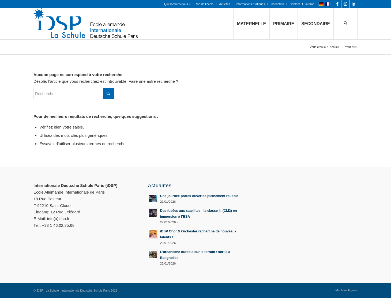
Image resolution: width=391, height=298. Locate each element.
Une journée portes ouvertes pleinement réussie (199, 196)
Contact (295, 4)
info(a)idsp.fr (58, 218)
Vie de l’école (204, 4)
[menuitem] (177, 4)
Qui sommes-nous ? (177, 4)
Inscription (277, 4)
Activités (224, 4)
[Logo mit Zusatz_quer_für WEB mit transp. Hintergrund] (85, 23)
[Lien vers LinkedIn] (353, 4)
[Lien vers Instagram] (345, 4)
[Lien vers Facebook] (337, 4)
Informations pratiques (250, 4)
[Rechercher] (345, 23)
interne (309, 4)
